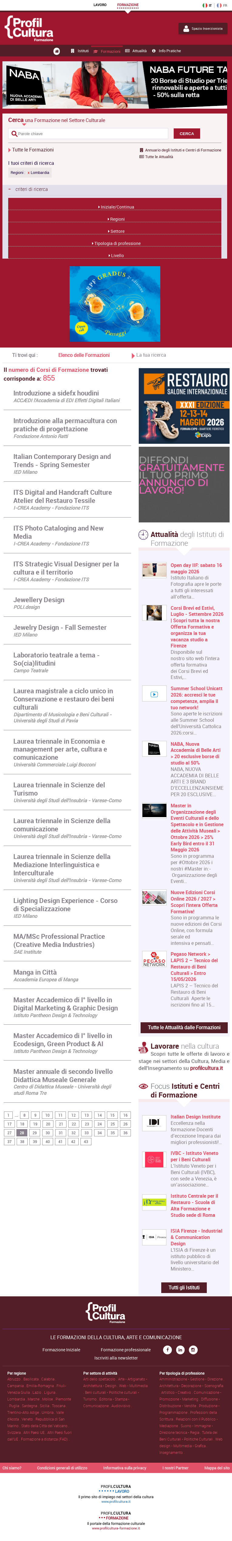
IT (207, 5)
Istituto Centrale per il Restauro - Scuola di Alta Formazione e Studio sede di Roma (194, 1205)
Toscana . (59, 1405)
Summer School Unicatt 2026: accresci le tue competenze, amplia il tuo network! (197, 698)
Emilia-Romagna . (41, 1385)
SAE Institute (27, 952)
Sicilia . (46, 1405)
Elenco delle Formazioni (84, 355)
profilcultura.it (206, 1067)
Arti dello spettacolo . (100, 1378)
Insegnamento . (172, 1452)
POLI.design (26, 607)
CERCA (187, 133)
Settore (117, 231)
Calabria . (48, 1378)
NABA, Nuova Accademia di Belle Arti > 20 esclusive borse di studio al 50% (195, 753)
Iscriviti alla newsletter (116, 1358)
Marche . (35, 1399)
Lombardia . (17, 1399)
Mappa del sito (217, 1468)
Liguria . (50, 1392)
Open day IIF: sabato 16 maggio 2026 (196, 568)
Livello (117, 255)
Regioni (117, 219)
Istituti (79, 50)
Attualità (135, 50)
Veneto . (29, 1419)
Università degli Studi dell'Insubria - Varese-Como (67, 800)
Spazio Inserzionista (203, 28)
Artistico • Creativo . (177, 1392)
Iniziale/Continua (117, 207)
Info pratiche (166, 50)
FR (222, 5)
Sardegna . (31, 1405)
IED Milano (25, 472)
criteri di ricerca (28, 189)
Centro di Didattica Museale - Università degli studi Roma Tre (62, 1089)
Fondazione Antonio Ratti (40, 436)
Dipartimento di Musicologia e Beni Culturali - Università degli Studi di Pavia (62, 717)
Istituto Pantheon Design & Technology (55, 1015)
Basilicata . (32, 1378)
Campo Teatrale (30, 670)
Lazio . (38, 1392)
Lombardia (38, 172)
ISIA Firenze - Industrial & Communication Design (196, 1237)
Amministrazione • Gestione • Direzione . (191, 1378)
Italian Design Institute (195, 1117)
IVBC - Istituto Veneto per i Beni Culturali (194, 1156)
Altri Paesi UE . (35, 1432)
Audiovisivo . (121, 1405)
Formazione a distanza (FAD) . (45, 1439)
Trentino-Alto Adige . (24, 1412)
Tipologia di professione (117, 243)
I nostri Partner (175, 1468)
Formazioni (106, 51)
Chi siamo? (11, 1468)
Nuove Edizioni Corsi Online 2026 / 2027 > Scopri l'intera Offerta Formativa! (194, 902)
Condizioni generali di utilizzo (62, 1468)
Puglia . (15, 1405)
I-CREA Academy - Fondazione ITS (51, 507)
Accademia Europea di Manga (45, 979)
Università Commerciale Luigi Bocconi (54, 764)
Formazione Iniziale (61, 1350)
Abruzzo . (15, 1378)
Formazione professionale (126, 1350)
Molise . (49, 1399)
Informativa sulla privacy (124, 1468)
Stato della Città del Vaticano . (45, 1425)
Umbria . (49, 1412)
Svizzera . (15, 1432)
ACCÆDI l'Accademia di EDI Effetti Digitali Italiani (66, 400)
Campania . (16, 1385)
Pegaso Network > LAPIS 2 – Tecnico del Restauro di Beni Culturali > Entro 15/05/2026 (194, 967)
